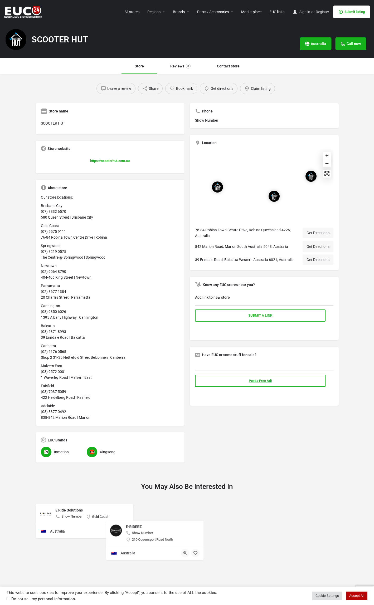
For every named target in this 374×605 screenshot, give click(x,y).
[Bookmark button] (125, 531)
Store (139, 66)
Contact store (228, 66)
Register (322, 12)
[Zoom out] (327, 163)
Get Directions (318, 233)
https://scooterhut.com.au (110, 161)
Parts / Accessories (213, 12)
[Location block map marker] (311, 176)
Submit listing (351, 11)
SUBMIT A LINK (260, 315)
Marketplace (251, 12)
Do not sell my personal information (43, 599)
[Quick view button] (114, 531)
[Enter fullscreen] (327, 174)
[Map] (264, 186)
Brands (179, 12)
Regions (154, 12)
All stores (131, 12)
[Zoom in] (327, 156)
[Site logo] (23, 11)
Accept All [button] (356, 596)
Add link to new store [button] (212, 297)
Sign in (304, 12)
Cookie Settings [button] (327, 596)
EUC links (276, 12)
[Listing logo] (15, 39)
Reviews (180, 66)
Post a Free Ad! (260, 381)
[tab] (264, 298)
